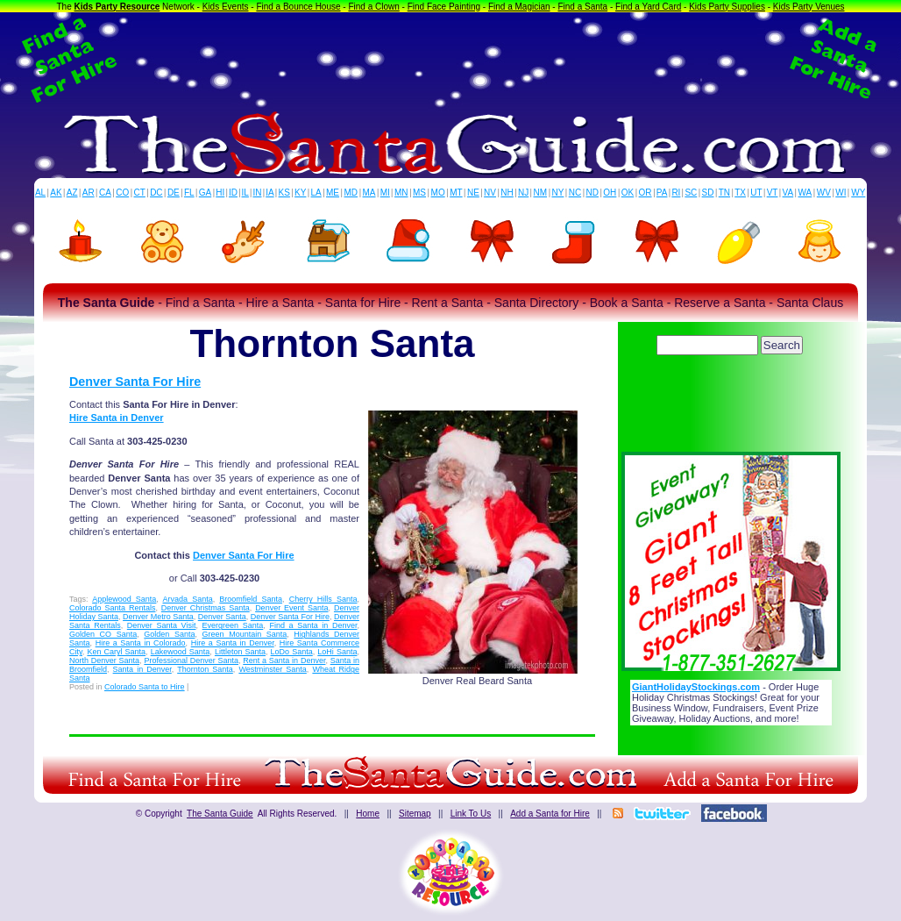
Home (368, 813)
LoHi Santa (337, 651)
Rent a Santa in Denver (284, 660)
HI (220, 192)
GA (205, 192)
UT (756, 192)
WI (840, 192)
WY (858, 192)
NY (557, 192)
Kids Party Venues (809, 6)
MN (401, 192)
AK (55, 192)
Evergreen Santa (233, 625)
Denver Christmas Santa (205, 607)
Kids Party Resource (117, 6)
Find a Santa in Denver (313, 625)
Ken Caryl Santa (116, 651)
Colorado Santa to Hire (144, 686)
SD (708, 192)
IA (269, 192)
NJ (523, 192)
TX (740, 192)
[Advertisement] (450, 59)
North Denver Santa (104, 660)
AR (88, 192)
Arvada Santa (188, 599)
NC (575, 192)
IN (256, 192)
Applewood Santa (124, 599)
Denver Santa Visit (161, 625)
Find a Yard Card (648, 6)
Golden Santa (169, 634)
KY (300, 192)
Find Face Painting (444, 6)
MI (385, 192)
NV (490, 192)
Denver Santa (222, 616)
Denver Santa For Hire (135, 382)
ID (233, 192)
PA (662, 192)
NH (506, 192)
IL (245, 192)
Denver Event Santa (291, 607)
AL (40, 192)
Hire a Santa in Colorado (141, 643)
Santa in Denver (142, 669)
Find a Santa (582, 6)
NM (541, 192)
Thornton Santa (205, 669)
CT (139, 192)
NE (473, 192)
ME (332, 192)
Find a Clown (373, 6)
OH (609, 192)
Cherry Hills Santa (323, 599)
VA (788, 192)
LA (316, 192)
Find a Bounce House (298, 6)
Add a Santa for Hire (550, 813)
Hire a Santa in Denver (232, 643)
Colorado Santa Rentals (112, 607)
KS (284, 192)
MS (419, 192)
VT (772, 192)
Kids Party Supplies (727, 6)
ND (592, 192)
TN (724, 192)
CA (105, 192)
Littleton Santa (240, 651)
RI (675, 192)
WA (805, 192)
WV (824, 192)
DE (173, 192)
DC (156, 192)
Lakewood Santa (180, 651)
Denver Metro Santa (158, 616)
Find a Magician (519, 6)
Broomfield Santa (250, 599)
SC (691, 192)
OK (627, 192)
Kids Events (225, 6)
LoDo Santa (292, 651)
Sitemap (415, 813)
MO (438, 192)
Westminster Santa (272, 669)
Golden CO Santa (103, 634)
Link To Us (471, 813)
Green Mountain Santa (244, 634)
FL (189, 192)
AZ (72, 192)
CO (122, 192)
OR (645, 192)
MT (456, 192)
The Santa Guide (220, 813)
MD (351, 192)
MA (369, 192)
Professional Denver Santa (191, 660)
